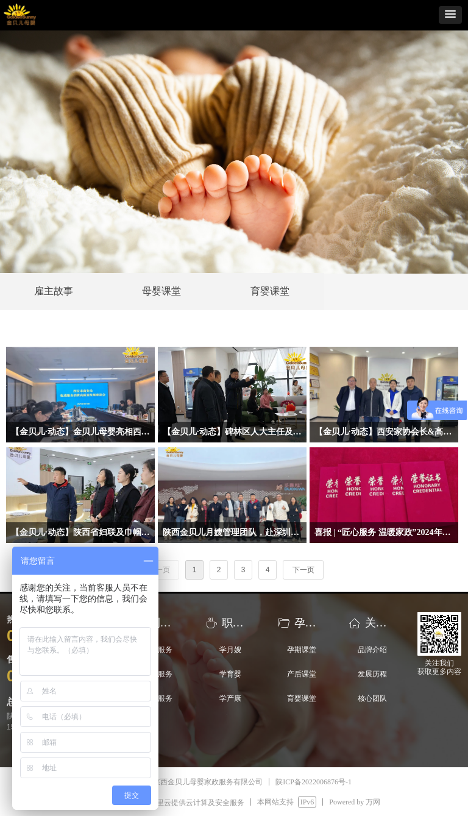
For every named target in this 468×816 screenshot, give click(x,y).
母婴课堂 (161, 291)
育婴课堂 (269, 291)
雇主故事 (53, 291)
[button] (450, 15)
